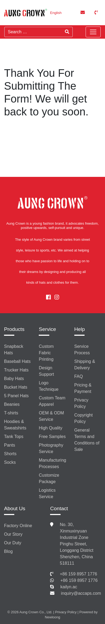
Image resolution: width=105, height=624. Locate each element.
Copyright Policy (83, 418)
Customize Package (49, 478)
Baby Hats (14, 378)
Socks (10, 462)
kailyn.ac (68, 587)
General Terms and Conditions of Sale (86, 440)
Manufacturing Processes (52, 463)
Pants (9, 445)
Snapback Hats (13, 349)
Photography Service (51, 448)
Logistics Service (47, 493)
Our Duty (12, 543)
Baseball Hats (17, 361)
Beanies (12, 404)
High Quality (50, 428)
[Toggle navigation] (93, 32)
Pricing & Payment (83, 388)
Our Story (13, 534)
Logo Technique (48, 386)
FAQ (78, 376)
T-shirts (11, 413)
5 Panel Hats (16, 395)
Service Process (82, 349)
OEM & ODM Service (51, 416)
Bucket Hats (15, 387)
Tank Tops (13, 436)
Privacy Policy (81, 403)
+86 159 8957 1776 (78, 574)
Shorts (10, 453)
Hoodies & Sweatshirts (15, 424)
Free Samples (52, 436)
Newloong (52, 617)
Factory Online (18, 525)
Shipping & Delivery (84, 364)
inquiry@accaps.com (81, 593)
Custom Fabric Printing (46, 353)
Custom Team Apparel (52, 401)
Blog (8, 551)
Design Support (46, 371)
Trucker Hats (16, 370)
